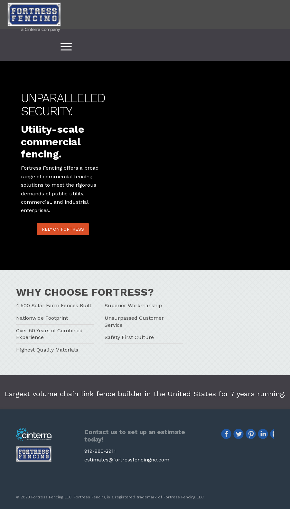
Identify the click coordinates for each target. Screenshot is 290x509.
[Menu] (63, 46)
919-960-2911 (100, 451)
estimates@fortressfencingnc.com (126, 460)
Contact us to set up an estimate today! (134, 435)
